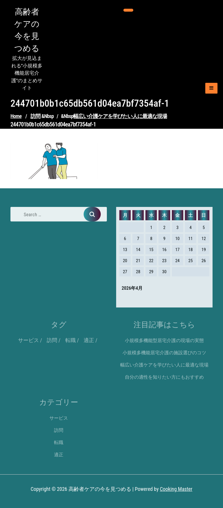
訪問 (35, 116)
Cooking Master (176, 489)
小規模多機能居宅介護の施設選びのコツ (164, 352)
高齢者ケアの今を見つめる (26, 30)
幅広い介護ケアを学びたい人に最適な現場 (120, 116)
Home (15, 116)
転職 (58, 442)
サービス (58, 418)
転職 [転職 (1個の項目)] (70, 340)
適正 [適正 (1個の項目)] (89, 340)
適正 (58, 454)
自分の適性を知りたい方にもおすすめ (164, 377)
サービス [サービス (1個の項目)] (28, 340)
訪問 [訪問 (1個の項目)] (52, 340)
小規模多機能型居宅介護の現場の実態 (164, 340)
